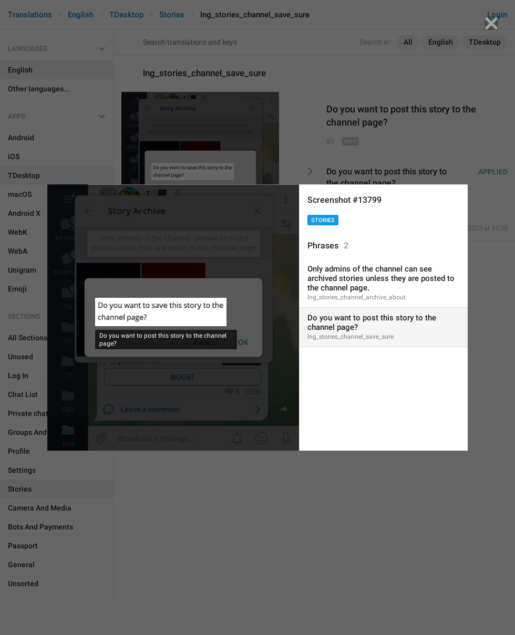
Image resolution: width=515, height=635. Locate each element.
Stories (323, 220)
